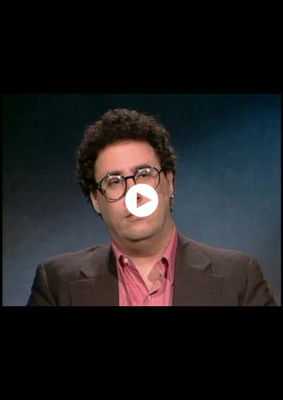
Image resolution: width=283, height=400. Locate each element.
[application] (141, 200)
